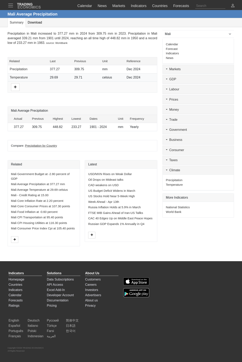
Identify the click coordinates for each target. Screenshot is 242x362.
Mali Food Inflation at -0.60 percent (34, 211)
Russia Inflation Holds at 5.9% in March (114, 207)
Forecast (172, 49)
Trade (172, 119)
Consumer (175, 150)
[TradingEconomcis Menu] (12, 5)
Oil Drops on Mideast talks (105, 179)
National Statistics (178, 207)
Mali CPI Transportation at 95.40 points (37, 217)
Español (14, 325)
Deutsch (34, 320)
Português (16, 331)
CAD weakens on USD (103, 185)
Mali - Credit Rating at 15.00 (30, 195)
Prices (172, 99)
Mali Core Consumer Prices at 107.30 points (40, 206)
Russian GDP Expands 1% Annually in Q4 (116, 224)
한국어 (71, 331)
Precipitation (19, 69)
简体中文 (72, 320)
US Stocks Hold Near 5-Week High (111, 196)
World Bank (173, 211)
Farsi (50, 331)
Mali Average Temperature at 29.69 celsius (39, 189)
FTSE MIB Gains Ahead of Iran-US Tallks (115, 213)
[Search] (210, 5)
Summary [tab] (16, 22)
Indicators (172, 53)
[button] (233, 6)
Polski (32, 331)
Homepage (16, 279)
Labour (172, 89)
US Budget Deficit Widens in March (111, 190)
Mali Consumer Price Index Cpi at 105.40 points (43, 228)
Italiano (33, 325)
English (14, 320)
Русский (53, 320)
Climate (173, 170)
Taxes (172, 160)
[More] (15, 87)
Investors (91, 290)
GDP (171, 79)
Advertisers (93, 295)
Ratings (14, 305)
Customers (93, 279)
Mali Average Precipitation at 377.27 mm (38, 184)
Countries (15, 284)
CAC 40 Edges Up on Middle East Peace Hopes (120, 218)
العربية (51, 336)
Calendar (172, 44)
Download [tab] (35, 22)
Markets (173, 69)
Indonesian (35, 336)
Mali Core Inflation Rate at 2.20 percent (37, 200)
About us (91, 300)
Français (15, 336)
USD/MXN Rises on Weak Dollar (110, 174)
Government (176, 129)
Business (174, 139)
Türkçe (52, 325)
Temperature (19, 77)
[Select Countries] (198, 34)
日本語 (71, 325)
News (170, 58)
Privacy (90, 305)
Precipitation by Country (41, 145)
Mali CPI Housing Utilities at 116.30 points (39, 223)
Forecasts (16, 300)
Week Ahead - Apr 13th (103, 201)
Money (172, 109)
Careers (91, 284)
